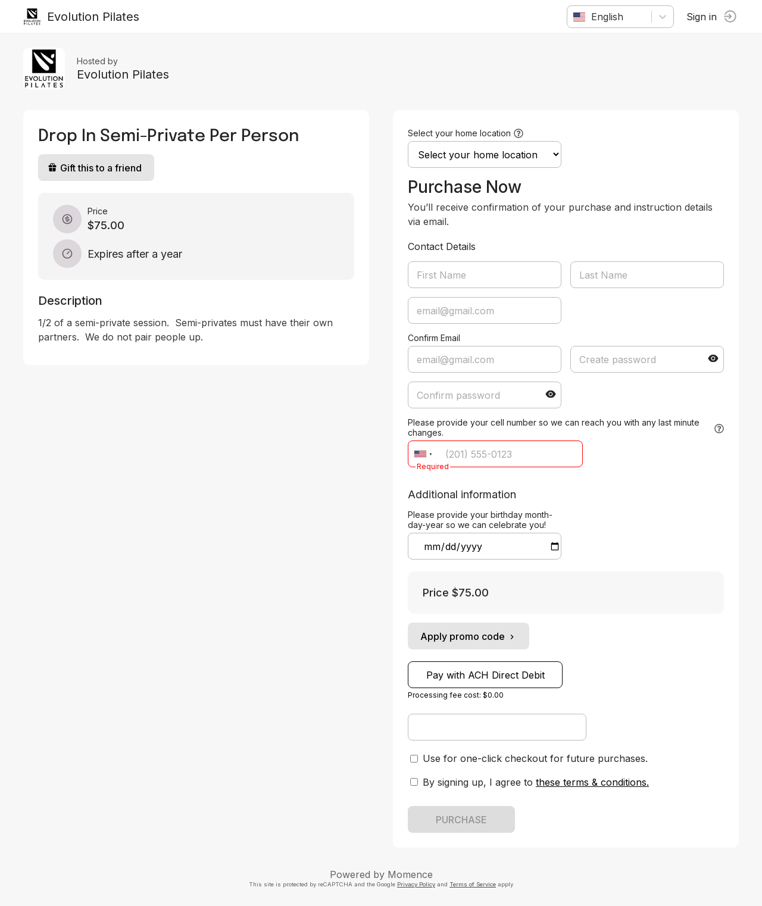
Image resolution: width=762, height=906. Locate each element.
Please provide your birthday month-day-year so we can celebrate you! (480, 520)
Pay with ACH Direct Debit (485, 675)
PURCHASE (461, 820)
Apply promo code (468, 636)
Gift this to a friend (95, 168)
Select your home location (459, 133)
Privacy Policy (416, 884)
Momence (410, 874)
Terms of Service (472, 884)
